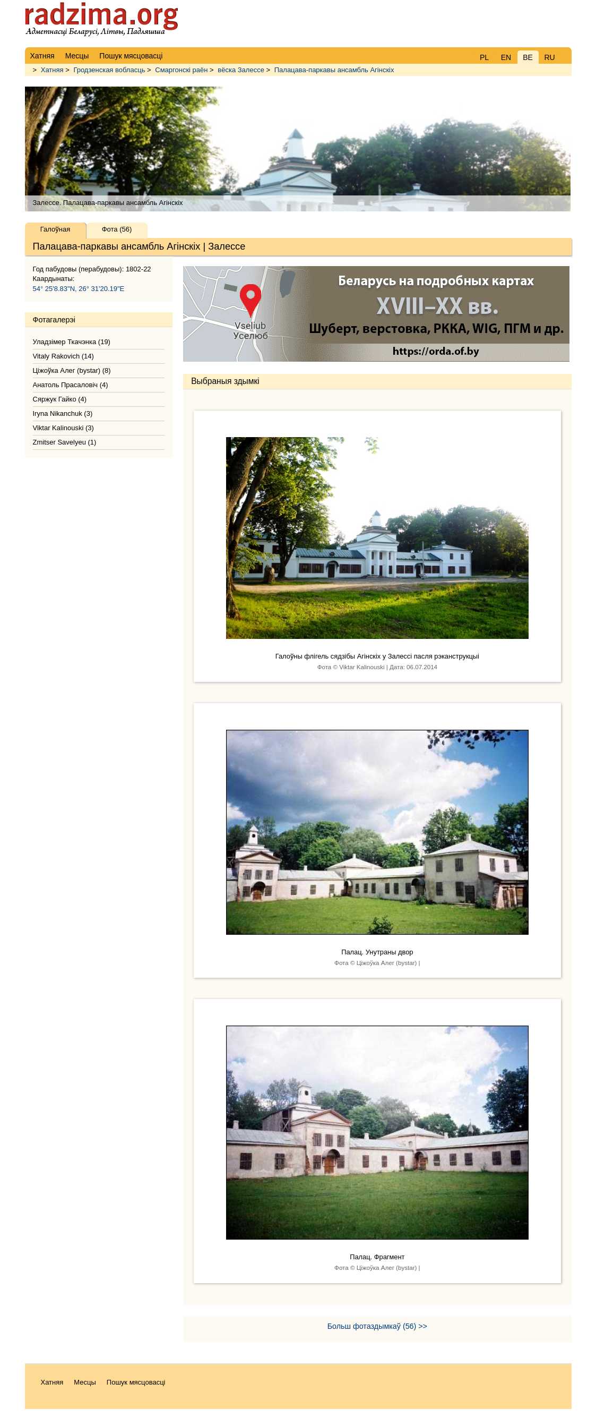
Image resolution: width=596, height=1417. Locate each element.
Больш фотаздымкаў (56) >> (377, 1326)
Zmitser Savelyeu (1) (65, 442)
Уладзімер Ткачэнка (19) (71, 342)
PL (484, 57)
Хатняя (52, 70)
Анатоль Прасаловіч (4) (70, 385)
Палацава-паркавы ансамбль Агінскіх (334, 70)
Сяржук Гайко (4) (60, 399)
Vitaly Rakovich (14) (63, 356)
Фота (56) (117, 229)
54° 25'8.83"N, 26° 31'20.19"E (79, 289)
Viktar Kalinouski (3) (63, 428)
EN (506, 57)
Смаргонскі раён (181, 70)
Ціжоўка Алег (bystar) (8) (72, 370)
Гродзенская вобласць (109, 70)
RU (549, 57)
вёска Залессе (241, 70)
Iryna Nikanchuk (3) (63, 413)
